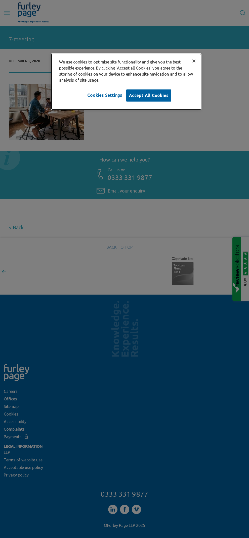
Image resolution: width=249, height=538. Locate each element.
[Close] (193, 61)
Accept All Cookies (148, 95)
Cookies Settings (104, 95)
